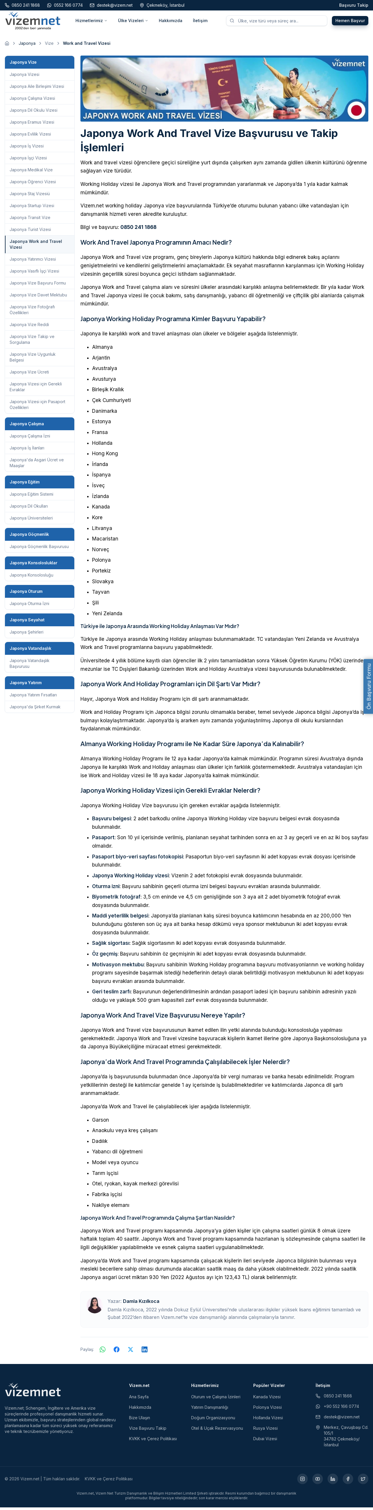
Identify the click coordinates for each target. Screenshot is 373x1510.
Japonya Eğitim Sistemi (31, 496)
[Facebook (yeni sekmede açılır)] (348, 1481)
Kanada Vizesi (267, 1399)
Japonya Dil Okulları (29, 508)
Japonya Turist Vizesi (30, 232)
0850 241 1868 (138, 230)
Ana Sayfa (139, 1399)
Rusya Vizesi (265, 1430)
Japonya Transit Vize (30, 220)
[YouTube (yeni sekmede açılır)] (317, 1481)
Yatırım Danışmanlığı (209, 1409)
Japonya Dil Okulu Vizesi (33, 112)
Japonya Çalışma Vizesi (32, 100)
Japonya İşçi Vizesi (28, 160)
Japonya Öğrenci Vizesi (33, 184)
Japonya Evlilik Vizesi (30, 136)
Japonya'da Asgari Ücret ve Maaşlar (37, 465)
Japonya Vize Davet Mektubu (38, 297)
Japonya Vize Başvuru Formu (38, 285)
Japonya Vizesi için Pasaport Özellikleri (37, 407)
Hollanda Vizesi (268, 1420)
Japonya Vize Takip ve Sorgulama (32, 342)
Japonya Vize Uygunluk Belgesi (33, 359)
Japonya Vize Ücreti (29, 374)
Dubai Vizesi (265, 1441)
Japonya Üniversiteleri (31, 520)
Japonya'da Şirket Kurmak (35, 709)
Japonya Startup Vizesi (32, 208)
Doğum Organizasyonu (213, 1420)
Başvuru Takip (353, 5)
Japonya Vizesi (24, 76)
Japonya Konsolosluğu (31, 577)
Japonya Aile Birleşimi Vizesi (37, 88)
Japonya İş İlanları (27, 450)
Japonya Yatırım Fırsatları (33, 697)
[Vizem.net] (33, 1392)
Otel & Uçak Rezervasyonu (217, 1430)
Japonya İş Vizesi (27, 148)
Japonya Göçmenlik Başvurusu (39, 549)
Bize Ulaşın (139, 1420)
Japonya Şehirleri (26, 634)
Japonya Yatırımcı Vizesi (33, 261)
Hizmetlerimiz (91, 21)
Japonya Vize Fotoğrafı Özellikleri (32, 312)
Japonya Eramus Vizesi (32, 124)
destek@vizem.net (338, 1419)
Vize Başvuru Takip (147, 1430)
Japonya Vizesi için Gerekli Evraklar (36, 389)
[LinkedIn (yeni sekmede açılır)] (333, 1481)
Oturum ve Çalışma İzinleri (215, 1399)
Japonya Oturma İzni (29, 606)
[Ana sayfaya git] (7, 46)
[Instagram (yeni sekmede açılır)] (302, 1481)
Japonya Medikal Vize (31, 172)
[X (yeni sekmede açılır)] (363, 1481)
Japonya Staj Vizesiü (30, 196)
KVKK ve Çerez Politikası (153, 1441)
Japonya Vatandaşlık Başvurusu (30, 666)
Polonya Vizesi (267, 1409)
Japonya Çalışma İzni (30, 438)
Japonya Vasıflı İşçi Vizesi (34, 273)
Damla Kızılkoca (141, 1304)
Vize (49, 45)
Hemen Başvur (350, 21)
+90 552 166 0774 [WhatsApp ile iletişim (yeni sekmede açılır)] (337, 1408)
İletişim (200, 21)
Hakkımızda (170, 21)
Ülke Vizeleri (133, 21)
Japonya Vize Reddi (29, 327)
